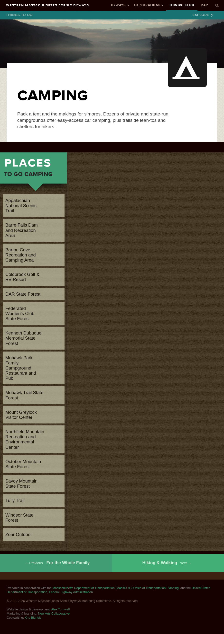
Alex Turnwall (60, 609)
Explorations (147, 4)
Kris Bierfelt (33, 617)
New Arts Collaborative (53, 613)
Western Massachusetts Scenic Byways (47, 5)
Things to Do (19, 15)
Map (204, 4)
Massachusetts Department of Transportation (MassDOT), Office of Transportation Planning (115, 588)
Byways (118, 4)
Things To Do (182, 4)
